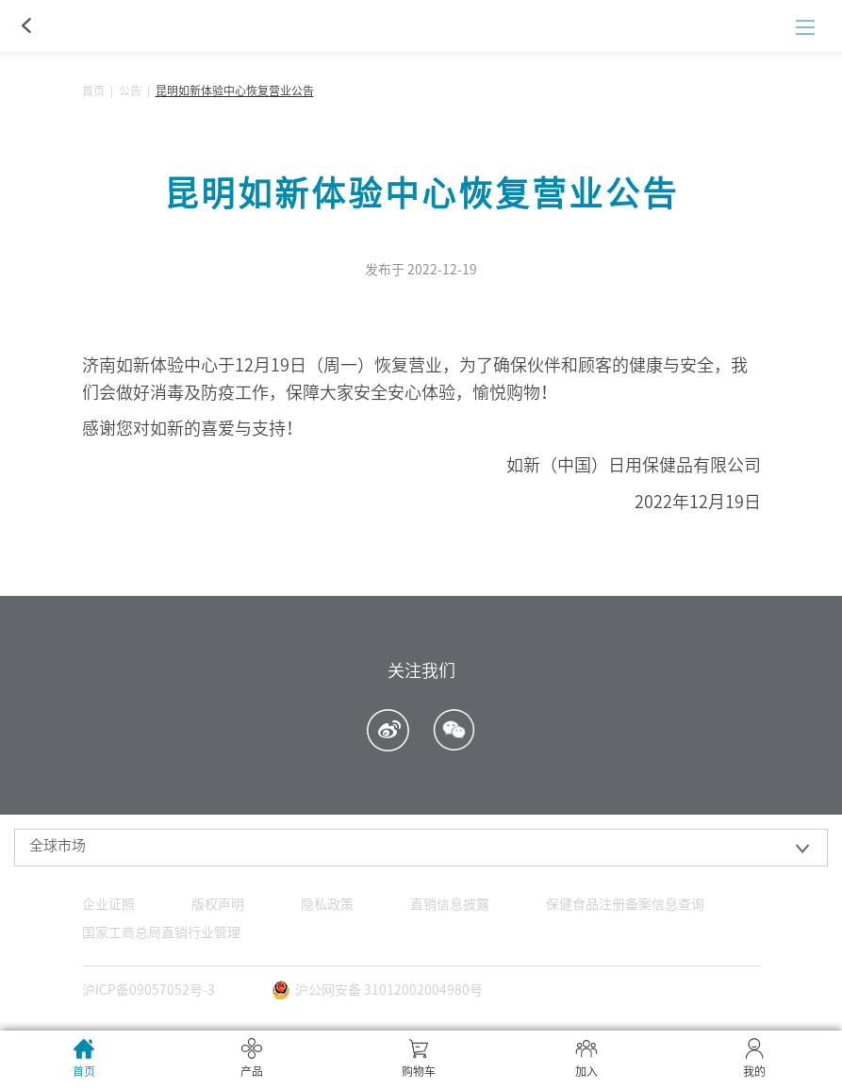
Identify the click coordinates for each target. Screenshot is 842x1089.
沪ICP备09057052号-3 (148, 990)
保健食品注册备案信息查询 (625, 904)
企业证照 (108, 904)
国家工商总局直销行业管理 (161, 932)
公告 (130, 90)
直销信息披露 (449, 904)
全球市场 (57, 845)
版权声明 (217, 904)
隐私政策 (327, 904)
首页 (93, 90)
